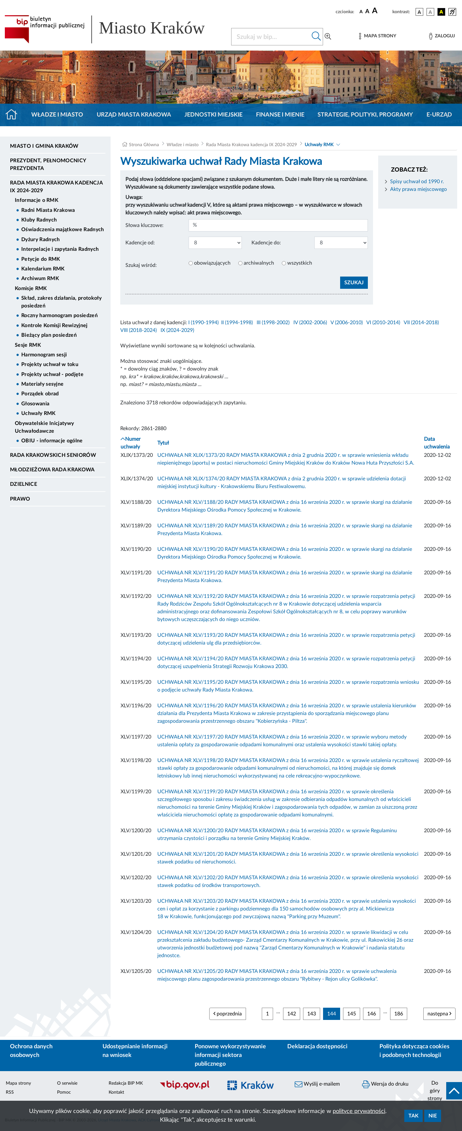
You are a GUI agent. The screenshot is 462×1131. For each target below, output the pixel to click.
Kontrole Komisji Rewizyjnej (54, 325)
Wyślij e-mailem (317, 1084)
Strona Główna (144, 145)
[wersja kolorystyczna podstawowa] (419, 12)
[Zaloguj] (442, 36)
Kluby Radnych (39, 219)
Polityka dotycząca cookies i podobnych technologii (414, 1051)
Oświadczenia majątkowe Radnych (62, 229)
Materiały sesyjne (42, 384)
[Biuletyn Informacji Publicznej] (188, 1088)
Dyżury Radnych (40, 239)
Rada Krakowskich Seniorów (53, 455)
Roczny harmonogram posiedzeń (59, 315)
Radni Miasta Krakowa (48, 210)
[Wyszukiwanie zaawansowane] (328, 36)
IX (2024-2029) (177, 330)
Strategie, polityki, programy (365, 115)
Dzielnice (23, 484)
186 (398, 1013)
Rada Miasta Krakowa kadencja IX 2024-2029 (56, 186)
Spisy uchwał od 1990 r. (417, 181)
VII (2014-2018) (421, 322)
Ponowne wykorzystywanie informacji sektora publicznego (230, 1055)
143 (311, 1013)
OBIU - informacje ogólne (52, 440)
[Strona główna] (14, 115)
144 (331, 1013)
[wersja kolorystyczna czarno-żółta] (441, 12)
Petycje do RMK (40, 259)
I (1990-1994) (203, 322)
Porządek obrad (40, 393)
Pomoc (64, 1092)
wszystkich (299, 263)
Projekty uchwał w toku (49, 364)
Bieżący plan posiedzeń (49, 335)
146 (371, 1013)
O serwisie (67, 1083)
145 (351, 1013)
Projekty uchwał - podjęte (52, 374)
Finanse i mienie (280, 115)
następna (439, 1013)
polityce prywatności (359, 1111)
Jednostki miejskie (213, 115)
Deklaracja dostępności (317, 1047)
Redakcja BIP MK (126, 1083)
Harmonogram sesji (44, 354)
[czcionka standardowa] (361, 11)
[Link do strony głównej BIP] (114, 29)
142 (291, 1013)
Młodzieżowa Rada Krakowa (52, 469)
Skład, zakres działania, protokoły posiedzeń (61, 302)
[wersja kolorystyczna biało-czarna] (430, 12)
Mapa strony (18, 1083)
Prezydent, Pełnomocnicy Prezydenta (48, 164)
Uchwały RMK (38, 413)
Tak (413, 1115)
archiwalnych (259, 263)
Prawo (20, 499)
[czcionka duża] (381, 11)
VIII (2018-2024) (138, 330)
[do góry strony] (443, 1090)
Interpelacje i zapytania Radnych (60, 249)
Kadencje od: (140, 242)
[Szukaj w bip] (316, 36)
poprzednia (227, 1013)
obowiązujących (212, 263)
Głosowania (35, 403)
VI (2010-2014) (383, 322)
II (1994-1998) (237, 322)
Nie (432, 1115)
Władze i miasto (57, 115)
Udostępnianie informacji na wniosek (135, 1051)
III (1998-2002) (273, 322)
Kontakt (116, 1092)
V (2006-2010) (346, 322)
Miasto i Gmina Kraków (44, 146)
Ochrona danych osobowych (31, 1051)
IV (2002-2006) (310, 322)
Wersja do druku (385, 1084)
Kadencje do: (266, 242)
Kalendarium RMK (43, 268)
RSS (10, 1092)
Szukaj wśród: (141, 265)
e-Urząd (439, 115)
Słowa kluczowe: (144, 225)
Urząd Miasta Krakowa (134, 115)
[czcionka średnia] (367, 11)
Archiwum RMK (40, 278)
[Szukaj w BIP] (270, 36)
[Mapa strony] (377, 36)
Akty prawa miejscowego (418, 189)
